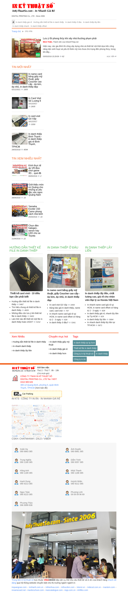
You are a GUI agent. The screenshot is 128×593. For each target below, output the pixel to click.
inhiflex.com (82, 590)
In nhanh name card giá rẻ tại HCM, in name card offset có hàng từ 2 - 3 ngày (64, 317)
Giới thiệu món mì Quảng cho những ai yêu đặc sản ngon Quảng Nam (36, 189)
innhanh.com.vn (36, 587)
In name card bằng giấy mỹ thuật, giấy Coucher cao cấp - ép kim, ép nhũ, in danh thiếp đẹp (63, 295)
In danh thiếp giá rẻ (24, 22)
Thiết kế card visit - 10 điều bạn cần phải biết (25, 295)
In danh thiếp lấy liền (91, 22)
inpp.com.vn (70, 590)
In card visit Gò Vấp (34, 117)
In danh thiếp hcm (57, 353)
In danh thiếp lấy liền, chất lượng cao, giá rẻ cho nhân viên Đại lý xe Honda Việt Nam (101, 296)
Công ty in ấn (80, 359)
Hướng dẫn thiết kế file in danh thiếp (48, 22)
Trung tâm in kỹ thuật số (23, 580)
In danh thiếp (102, 354)
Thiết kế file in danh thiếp (85, 348)
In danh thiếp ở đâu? (59, 322)
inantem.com (109, 587)
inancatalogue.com (54, 590)
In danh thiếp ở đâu (73, 22)
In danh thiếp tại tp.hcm (84, 343)
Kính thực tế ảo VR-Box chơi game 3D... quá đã (34, 169)
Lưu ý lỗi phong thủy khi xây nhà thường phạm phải (70, 38)
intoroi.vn (81, 587)
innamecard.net (19, 590)
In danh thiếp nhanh (20, 26)
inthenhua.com (52, 587)
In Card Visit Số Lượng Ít (34, 99)
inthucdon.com (67, 587)
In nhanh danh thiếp (21, 346)
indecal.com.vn (94, 587)
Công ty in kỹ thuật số (83, 354)
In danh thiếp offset (39, 26)
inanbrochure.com (35, 590)
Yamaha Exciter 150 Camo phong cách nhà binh (35, 210)
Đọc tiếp (111, 56)
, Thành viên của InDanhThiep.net (61, 42)
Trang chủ (16, 31)
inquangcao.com (19, 587)
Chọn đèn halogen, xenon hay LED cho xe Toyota (34, 230)
